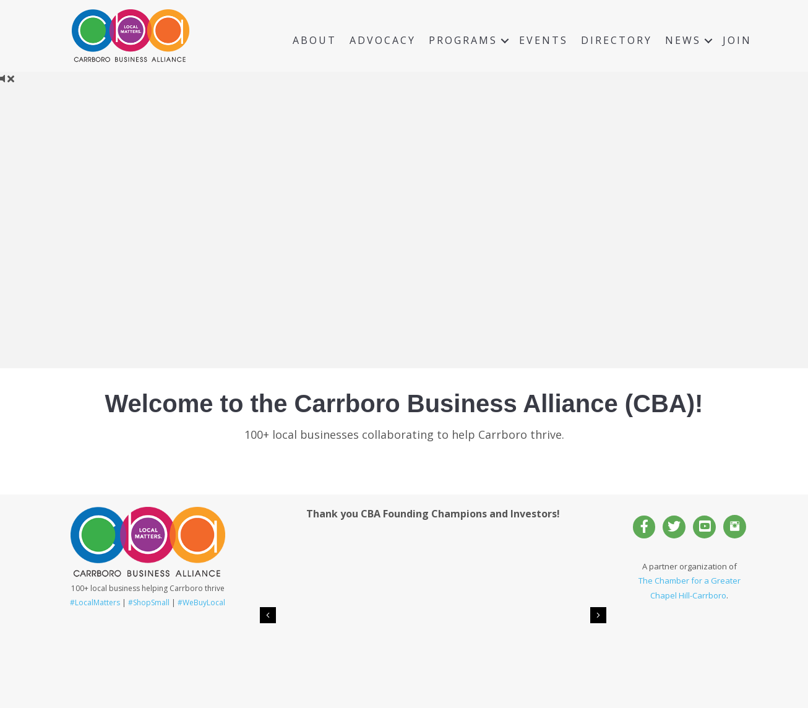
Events (543, 40)
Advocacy (383, 40)
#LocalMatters (95, 602)
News (683, 40)
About (315, 40)
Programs (463, 40)
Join (737, 40)
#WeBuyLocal (201, 602)
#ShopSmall (149, 602)
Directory (616, 40)
